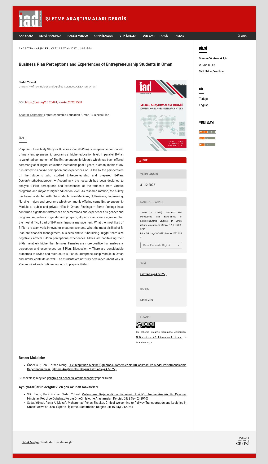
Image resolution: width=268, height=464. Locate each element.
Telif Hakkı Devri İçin (211, 71)
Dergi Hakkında (50, 35)
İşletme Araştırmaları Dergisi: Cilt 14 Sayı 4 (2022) (84, 369)
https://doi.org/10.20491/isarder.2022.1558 (53, 102)
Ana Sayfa (26, 35)
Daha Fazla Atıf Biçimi (156, 245)
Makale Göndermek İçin (213, 58)
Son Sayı (148, 35)
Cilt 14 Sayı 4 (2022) (64, 48)
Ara (242, 35)
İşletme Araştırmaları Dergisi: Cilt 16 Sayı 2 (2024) (100, 407)
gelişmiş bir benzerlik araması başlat (71, 378)
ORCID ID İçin (207, 64)
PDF (145, 160)
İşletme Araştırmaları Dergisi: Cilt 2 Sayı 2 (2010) (116, 398)
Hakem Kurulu (77, 35)
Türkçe (203, 98)
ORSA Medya (30, 442)
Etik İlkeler (128, 35)
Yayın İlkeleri (103, 35)
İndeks (179, 35)
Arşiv (164, 35)
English (203, 105)
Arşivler (42, 48)
